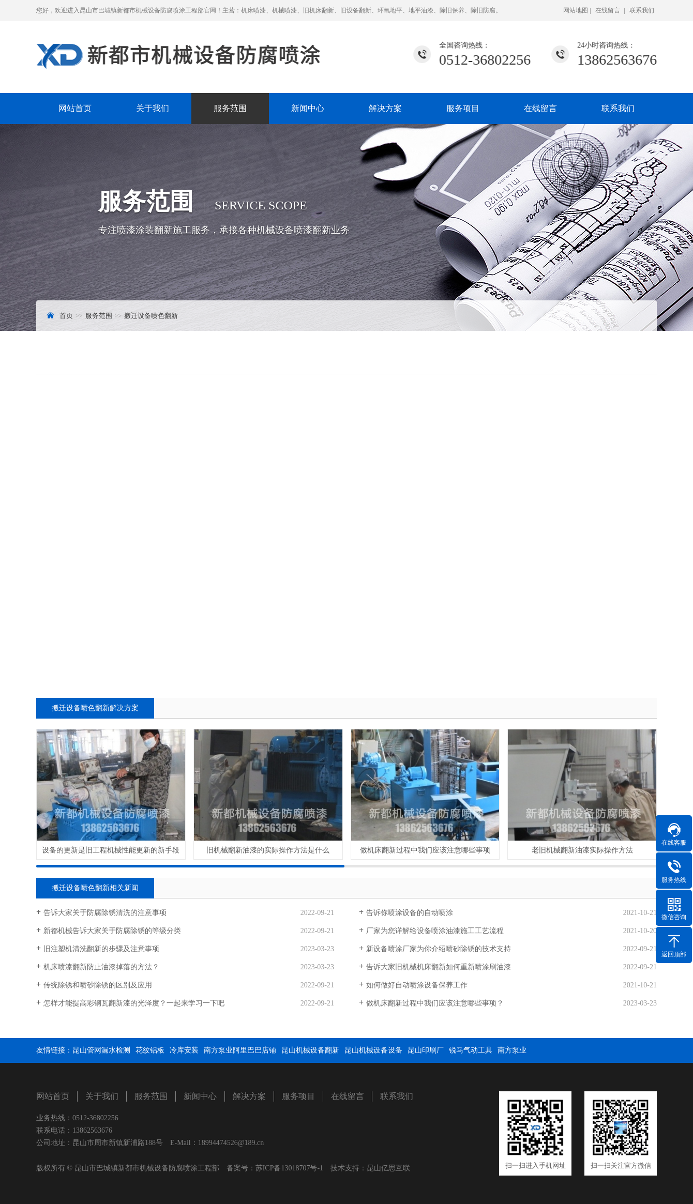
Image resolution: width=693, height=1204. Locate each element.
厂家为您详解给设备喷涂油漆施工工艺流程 (435, 931)
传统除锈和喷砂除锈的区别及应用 (97, 985)
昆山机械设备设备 (373, 1050)
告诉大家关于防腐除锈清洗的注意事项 (105, 913)
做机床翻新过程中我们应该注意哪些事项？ (435, 1003)
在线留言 (607, 10)
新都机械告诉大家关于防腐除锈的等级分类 (112, 931)
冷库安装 (184, 1050)
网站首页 (75, 108)
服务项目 (462, 108)
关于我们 (152, 108)
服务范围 (230, 108)
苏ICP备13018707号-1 (289, 1168)
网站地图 (576, 10)
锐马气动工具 (470, 1050)
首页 (66, 315)
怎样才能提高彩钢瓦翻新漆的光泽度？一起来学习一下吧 (133, 1003)
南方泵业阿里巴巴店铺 (240, 1050)
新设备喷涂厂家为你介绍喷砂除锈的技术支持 (438, 949)
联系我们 (641, 10)
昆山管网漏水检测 (101, 1050)
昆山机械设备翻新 (310, 1050)
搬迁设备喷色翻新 (151, 315)
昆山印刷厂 (426, 1050)
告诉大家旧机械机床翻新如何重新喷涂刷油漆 (438, 967)
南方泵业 (512, 1050)
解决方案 (385, 108)
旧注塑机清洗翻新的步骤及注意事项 (101, 949)
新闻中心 (307, 108)
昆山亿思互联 (388, 1168)
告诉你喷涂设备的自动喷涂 (409, 913)
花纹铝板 (149, 1050)
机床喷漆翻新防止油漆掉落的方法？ (101, 967)
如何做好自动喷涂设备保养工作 (417, 985)
